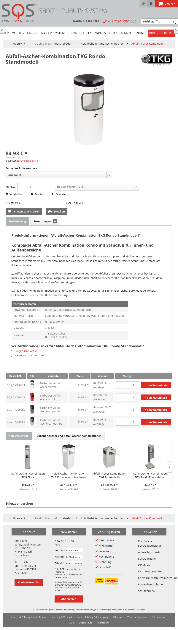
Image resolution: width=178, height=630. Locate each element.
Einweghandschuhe (149, 584)
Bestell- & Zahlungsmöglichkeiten (28, 617)
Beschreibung (17, 221)
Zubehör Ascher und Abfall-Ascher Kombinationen (69, 436)
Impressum (103, 622)
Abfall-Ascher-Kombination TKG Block (28, 475)
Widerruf (117, 617)
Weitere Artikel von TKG (27, 355)
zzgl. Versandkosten (27, 160)
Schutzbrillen (146, 591)
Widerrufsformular (137, 617)
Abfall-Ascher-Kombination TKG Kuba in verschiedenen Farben (68, 475)
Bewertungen (45, 221)
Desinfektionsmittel (149, 571)
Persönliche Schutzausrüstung (149, 543)
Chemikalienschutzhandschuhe (149, 578)
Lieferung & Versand (61, 617)
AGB (71, 622)
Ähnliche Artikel (19, 436)
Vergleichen (15, 194)
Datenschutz (85, 622)
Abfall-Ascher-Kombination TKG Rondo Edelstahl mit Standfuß (150, 475)
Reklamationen (159, 617)
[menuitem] (143, 3)
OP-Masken (145, 565)
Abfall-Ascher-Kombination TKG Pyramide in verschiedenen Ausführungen (109, 475)
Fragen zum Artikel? (24, 212)
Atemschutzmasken (149, 552)
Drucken (56, 212)
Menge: (10, 186)
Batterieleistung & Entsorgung (92, 617)
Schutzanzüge (147, 558)
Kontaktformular (29, 582)
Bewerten (59, 194)
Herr (69, 541)
